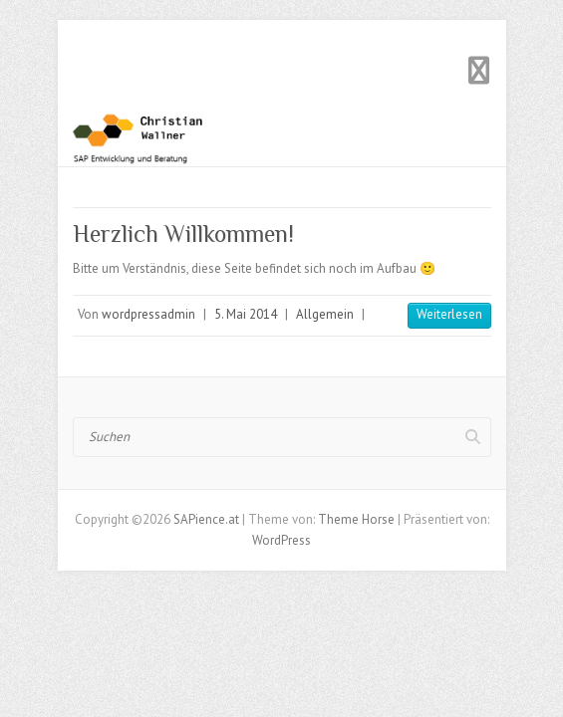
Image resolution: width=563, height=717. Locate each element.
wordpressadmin (148, 314)
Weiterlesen (449, 314)
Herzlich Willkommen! (183, 233)
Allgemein (325, 314)
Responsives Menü (479, 70)
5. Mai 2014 (245, 314)
